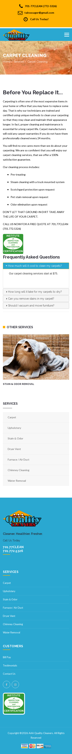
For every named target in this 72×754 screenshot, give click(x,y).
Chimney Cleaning (18, 470)
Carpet (12, 417)
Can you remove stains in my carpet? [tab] (29, 298)
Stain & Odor (15, 438)
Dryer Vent (14, 449)
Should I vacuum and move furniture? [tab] (29, 305)
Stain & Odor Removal (18, 384)
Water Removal (17, 480)
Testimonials (10, 665)
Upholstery (14, 427)
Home (7, 61)
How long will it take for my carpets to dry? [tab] (33, 291)
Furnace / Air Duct (18, 459)
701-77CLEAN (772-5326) (38, 6)
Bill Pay (7, 657)
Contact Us (9, 673)
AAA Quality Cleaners (41, 733)
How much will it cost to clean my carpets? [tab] (33, 265)
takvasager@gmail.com (36, 12)
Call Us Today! (36, 19)
